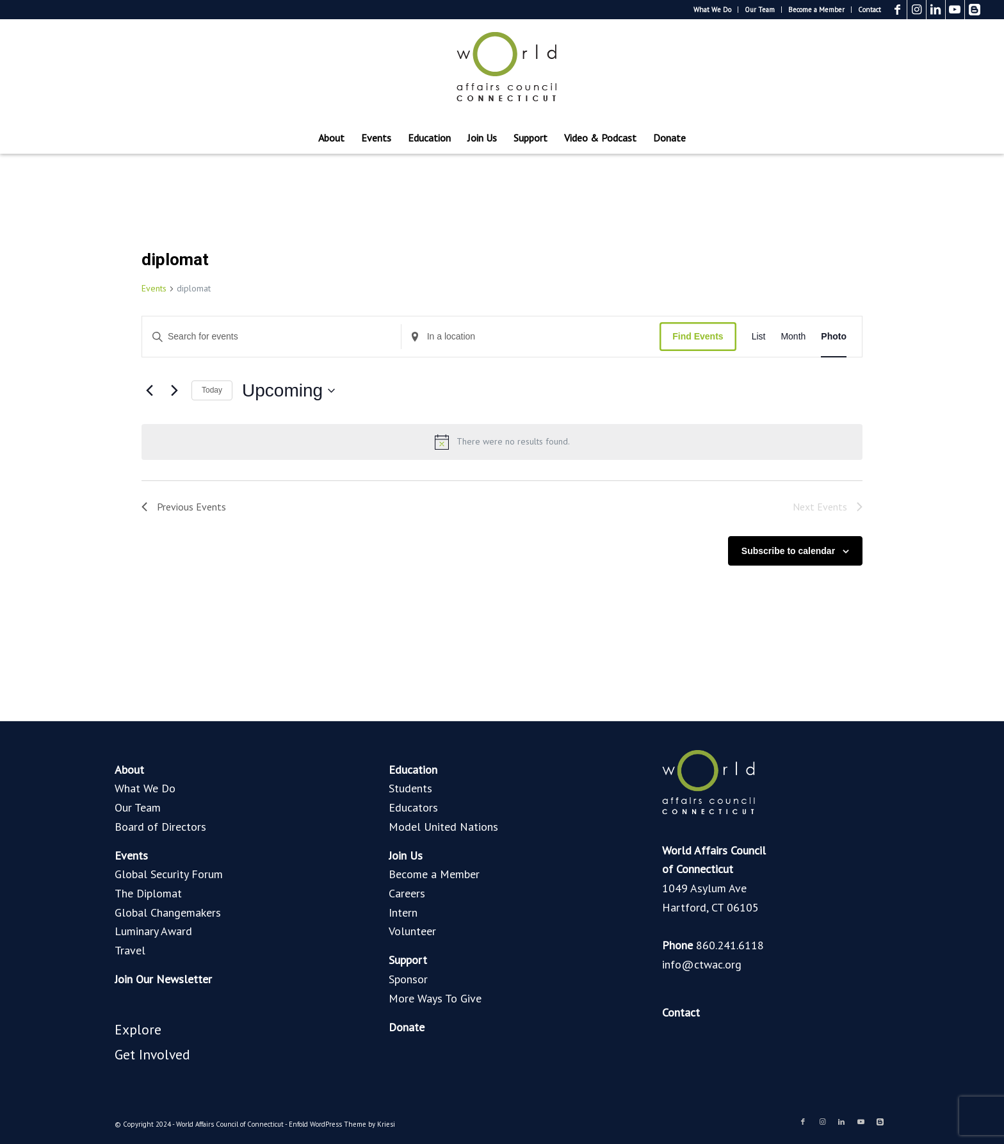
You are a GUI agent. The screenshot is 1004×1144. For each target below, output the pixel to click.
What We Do (712, 9)
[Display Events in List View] (759, 336)
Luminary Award (153, 931)
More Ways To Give (435, 998)
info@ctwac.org (701, 964)
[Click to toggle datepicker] (288, 391)
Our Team (760, 9)
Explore (138, 1029)
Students (410, 788)
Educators (413, 807)
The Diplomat (148, 893)
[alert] (502, 442)
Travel (130, 950)
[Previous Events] (149, 390)
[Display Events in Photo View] (833, 336)
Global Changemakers (168, 912)
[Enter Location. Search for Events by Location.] (530, 336)
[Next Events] (174, 390)
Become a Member (816, 9)
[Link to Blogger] (974, 9)
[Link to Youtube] (955, 9)
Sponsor (408, 979)
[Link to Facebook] (897, 9)
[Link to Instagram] (916, 9)
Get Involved (152, 1054)
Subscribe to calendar (788, 551)
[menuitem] (712, 9)
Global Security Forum (169, 874)
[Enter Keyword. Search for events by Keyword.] (271, 336)
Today (212, 390)
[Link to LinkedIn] (936, 9)
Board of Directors (160, 826)
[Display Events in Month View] (793, 336)
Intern (403, 912)
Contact (869, 9)
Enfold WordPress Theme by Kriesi (342, 1124)
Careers (407, 893)
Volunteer (412, 931)
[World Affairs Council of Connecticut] (502, 70)
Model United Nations (443, 826)
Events (154, 288)
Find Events (697, 336)
